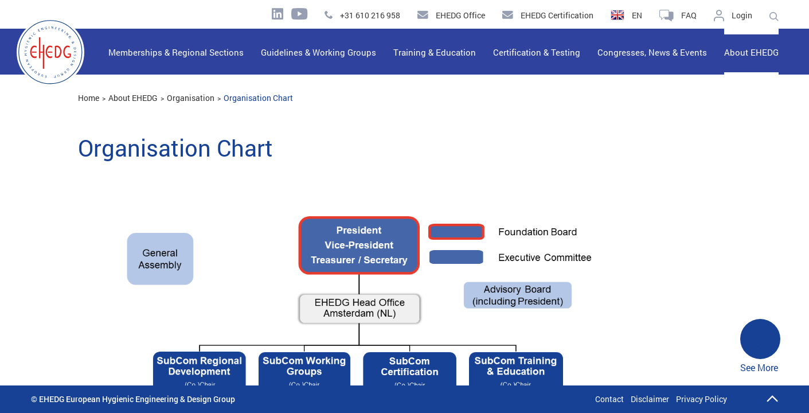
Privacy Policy (701, 398)
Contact (609, 398)
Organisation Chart (258, 97)
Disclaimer (650, 398)
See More (760, 346)
